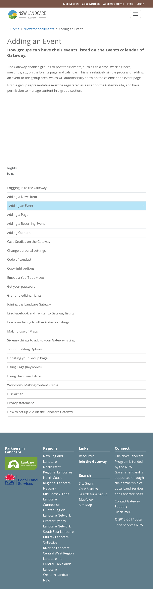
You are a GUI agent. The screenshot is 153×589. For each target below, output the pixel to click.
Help (130, 4)
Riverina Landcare (56, 548)
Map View (86, 499)
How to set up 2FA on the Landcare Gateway (40, 412)
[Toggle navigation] (135, 14)
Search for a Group (93, 494)
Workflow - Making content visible (32, 385)
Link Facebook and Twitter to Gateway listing (40, 313)
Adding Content (18, 232)
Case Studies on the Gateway (28, 241)
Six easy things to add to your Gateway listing (41, 340)
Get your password (21, 286)
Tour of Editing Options (25, 349)
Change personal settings (26, 250)
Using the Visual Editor (24, 376)
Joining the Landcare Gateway (29, 304)
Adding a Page (17, 214)
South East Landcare (58, 531)
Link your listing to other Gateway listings (38, 322)
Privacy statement (20, 403)
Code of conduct (19, 259)
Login (140, 4)
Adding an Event (21, 205)
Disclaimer (15, 394)
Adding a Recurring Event (26, 223)
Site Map (85, 505)
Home (14, 29)
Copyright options (20, 268)
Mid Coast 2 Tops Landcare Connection (56, 499)
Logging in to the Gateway (27, 188)
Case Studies (91, 4)
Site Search (71, 4)
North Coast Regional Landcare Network (57, 483)
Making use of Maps (22, 331)
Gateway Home (113, 4)
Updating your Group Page (27, 358)
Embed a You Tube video (25, 277)
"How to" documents (39, 29)
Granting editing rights (24, 295)
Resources (86, 456)
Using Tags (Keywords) (24, 367)
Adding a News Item (22, 197)
